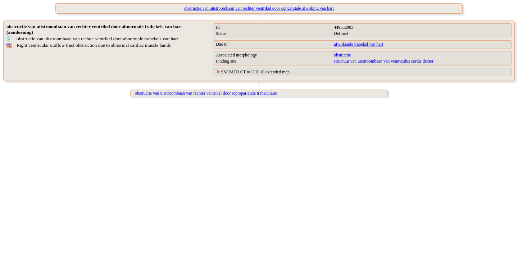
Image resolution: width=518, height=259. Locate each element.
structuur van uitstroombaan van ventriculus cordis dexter (383, 61)
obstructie (342, 55)
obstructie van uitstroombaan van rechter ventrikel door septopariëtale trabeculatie (206, 93)
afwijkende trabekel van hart (358, 44)
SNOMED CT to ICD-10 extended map (255, 71)
